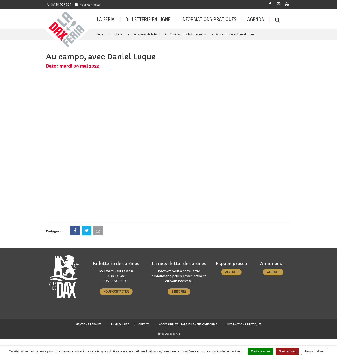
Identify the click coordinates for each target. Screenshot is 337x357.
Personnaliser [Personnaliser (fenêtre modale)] (314, 351)
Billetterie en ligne (147, 19)
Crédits (144, 324)
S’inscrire (179, 291)
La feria (106, 19)
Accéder (231, 272)
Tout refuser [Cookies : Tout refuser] (287, 351)
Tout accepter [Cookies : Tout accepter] (260, 351)
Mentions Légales (88, 324)
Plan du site (120, 324)
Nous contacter (116, 291)
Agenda (255, 19)
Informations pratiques (208, 19)
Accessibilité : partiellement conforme (188, 324)
